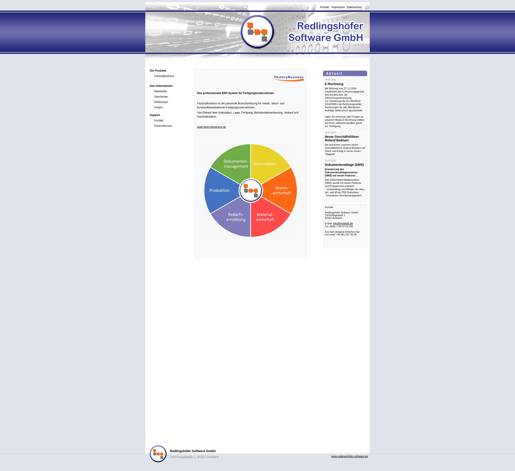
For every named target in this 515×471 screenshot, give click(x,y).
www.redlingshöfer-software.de (349, 456)
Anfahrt (158, 107)
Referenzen (161, 102)
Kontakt (324, 7)
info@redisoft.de (343, 223)
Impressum (338, 7)
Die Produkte (158, 70)
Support (155, 115)
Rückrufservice (163, 125)
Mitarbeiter (160, 91)
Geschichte (161, 96)
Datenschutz (354, 7)
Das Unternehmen (161, 86)
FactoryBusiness (164, 76)
